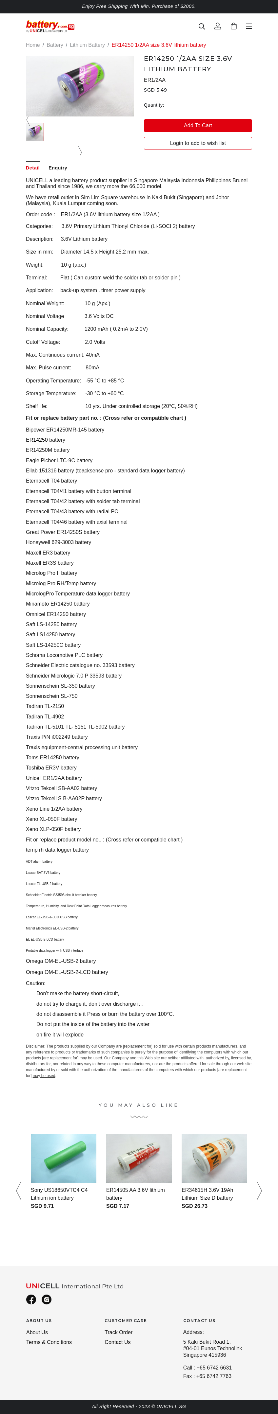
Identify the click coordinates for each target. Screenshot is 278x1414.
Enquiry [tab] (58, 167)
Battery (55, 45)
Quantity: (154, 105)
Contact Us (117, 1342)
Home (33, 45)
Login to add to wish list (198, 143)
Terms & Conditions (49, 1342)
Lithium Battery (87, 45)
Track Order (118, 1332)
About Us (37, 1332)
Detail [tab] (33, 167)
